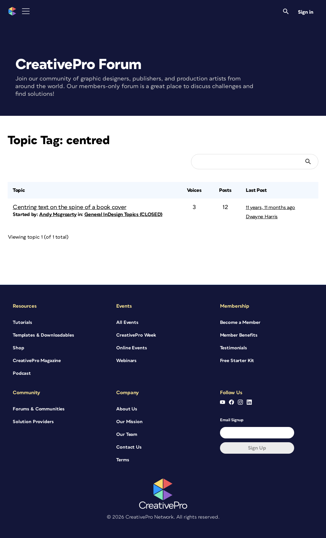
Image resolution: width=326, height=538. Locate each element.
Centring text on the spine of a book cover (69, 207)
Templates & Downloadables (43, 335)
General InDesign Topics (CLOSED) (123, 214)
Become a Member (240, 322)
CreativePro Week (136, 335)
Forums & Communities (39, 409)
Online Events (131, 348)
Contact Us (129, 447)
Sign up (257, 448)
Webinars (126, 360)
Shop (18, 348)
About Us (126, 409)
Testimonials (233, 348)
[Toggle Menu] (26, 11)
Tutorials (22, 322)
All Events (127, 322)
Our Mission (129, 421)
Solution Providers (33, 421)
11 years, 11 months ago (270, 207)
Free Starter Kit (237, 360)
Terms (122, 460)
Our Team (126, 434)
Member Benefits (239, 335)
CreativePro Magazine (37, 360)
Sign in (305, 12)
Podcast (22, 373)
